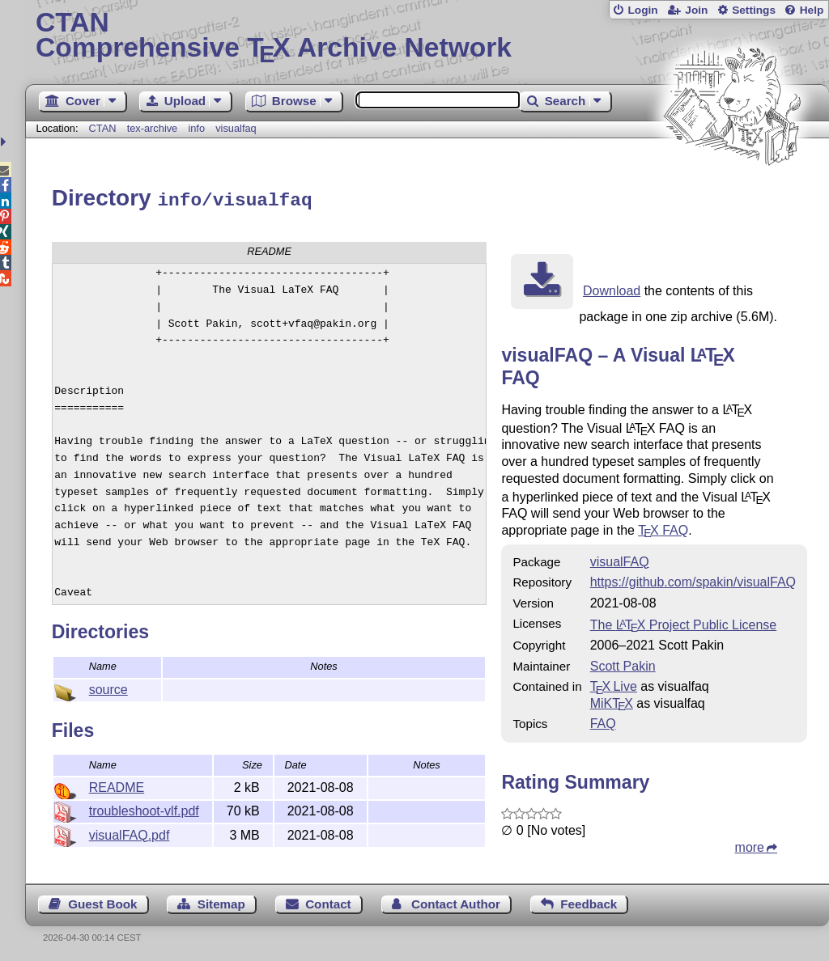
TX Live (613, 684)
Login (642, 10)
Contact (328, 901)
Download (611, 288)
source (108, 687)
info (196, 128)
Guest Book (102, 901)
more (749, 845)
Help (812, 10)
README (116, 785)
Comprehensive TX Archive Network (427, 36)
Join (696, 10)
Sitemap (221, 901)
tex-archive (152, 128)
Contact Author (455, 901)
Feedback (588, 901)
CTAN (103, 128)
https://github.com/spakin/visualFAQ (693, 579)
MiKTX (611, 701)
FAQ (663, 528)
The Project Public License (683, 622)
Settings (754, 10)
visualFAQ (619, 559)
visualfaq (236, 128)
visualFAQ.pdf (129, 833)
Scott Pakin (623, 664)
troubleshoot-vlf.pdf (144, 808)
